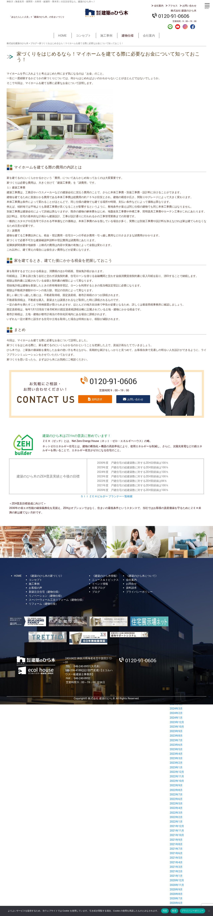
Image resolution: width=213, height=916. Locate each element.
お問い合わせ (189, 5)
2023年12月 (177, 722)
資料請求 (97, 399)
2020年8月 (176, 894)
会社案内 (158, 5)
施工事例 (106, 35)
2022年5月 (176, 803)
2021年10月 (177, 835)
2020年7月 (176, 898)
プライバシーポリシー (139, 591)
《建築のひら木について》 (142, 575)
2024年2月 (176, 713)
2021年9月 (176, 839)
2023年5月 (176, 749)
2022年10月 (177, 780)
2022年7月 (176, 794)
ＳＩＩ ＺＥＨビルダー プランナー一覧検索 (106, 496)
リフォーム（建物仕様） (43, 603)
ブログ (96, 591)
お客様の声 (35, 587)
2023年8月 (176, 735)
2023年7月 (176, 740)
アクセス (173, 5)
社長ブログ (98, 587)
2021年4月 (176, 862)
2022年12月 (177, 771)
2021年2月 (176, 871)
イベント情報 (100, 583)
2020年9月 (176, 889)
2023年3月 (176, 758)
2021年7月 (176, 848)
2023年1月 (176, 767)
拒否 (174, 911)
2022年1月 (176, 821)
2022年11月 (177, 776)
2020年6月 (176, 903)
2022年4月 (176, 808)
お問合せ (131, 583)
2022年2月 (176, 817)
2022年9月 (176, 785)
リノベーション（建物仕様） (46, 595)
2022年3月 (176, 812)
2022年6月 (176, 799)
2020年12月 (177, 880)
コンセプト (83, 35)
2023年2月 (176, 762)
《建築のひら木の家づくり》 (46, 575)
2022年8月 (176, 790)
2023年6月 (176, 744)
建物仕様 (128, 35)
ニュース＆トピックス (105, 579)
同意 (165, 911)
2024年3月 (176, 708)
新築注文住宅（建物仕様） (45, 591)
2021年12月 (177, 826)
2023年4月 (176, 753)
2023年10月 (177, 726)
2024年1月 (176, 717)
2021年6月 (176, 853)
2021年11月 (177, 830)
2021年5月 (176, 857)
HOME (62, 35)
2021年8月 (176, 844)
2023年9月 (176, 731)
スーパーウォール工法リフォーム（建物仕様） (57, 599)
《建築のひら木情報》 (105, 575)
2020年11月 (177, 885)
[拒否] (209, 911)
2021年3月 (176, 866)
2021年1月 (176, 875)
